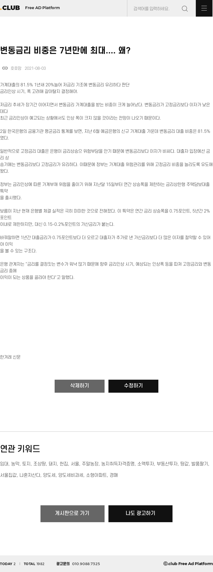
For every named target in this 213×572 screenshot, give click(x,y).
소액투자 (145, 464)
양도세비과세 (70, 475)
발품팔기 (199, 464)
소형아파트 (96, 475)
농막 (15, 464)
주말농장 (90, 464)
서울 (75, 464)
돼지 (53, 464)
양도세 (49, 475)
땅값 (184, 464)
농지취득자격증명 (118, 464)
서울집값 (8, 475)
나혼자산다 (29, 475)
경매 (114, 475)
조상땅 (39, 464)
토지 (26, 464)
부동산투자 (167, 464)
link (5, 68)
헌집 (64, 464)
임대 (4, 464)
